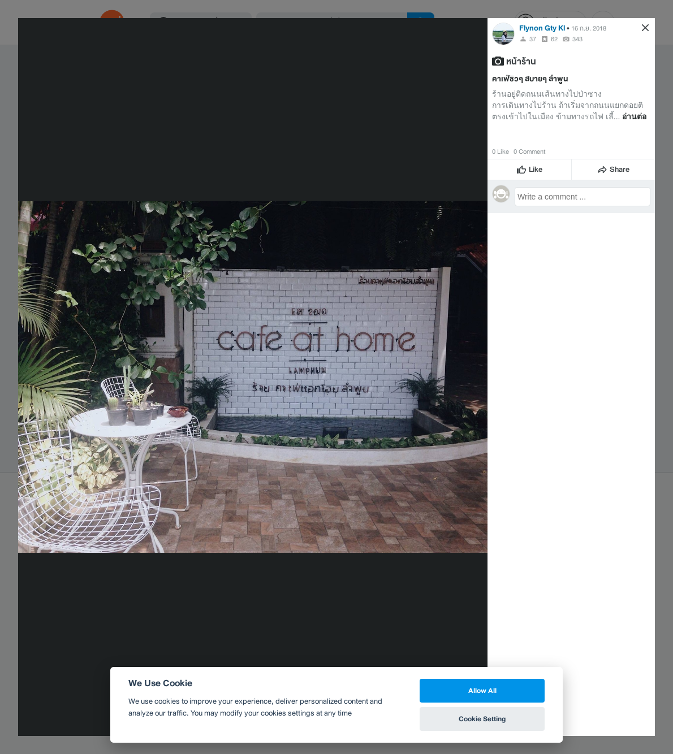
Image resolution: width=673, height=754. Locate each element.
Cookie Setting (482, 718)
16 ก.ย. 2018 (588, 28)
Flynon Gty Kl (542, 28)
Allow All (482, 690)
